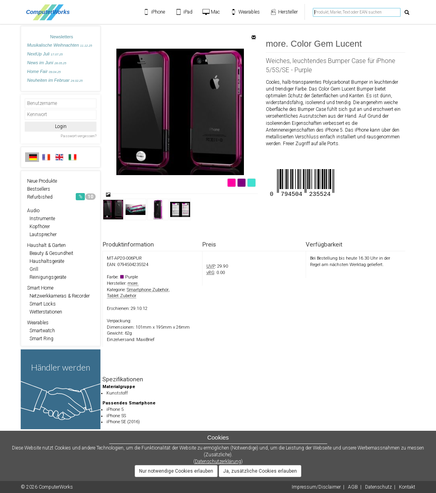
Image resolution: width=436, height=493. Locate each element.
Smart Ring (40, 338)
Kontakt (407, 487)
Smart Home (40, 288)
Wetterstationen (44, 312)
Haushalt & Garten (46, 245)
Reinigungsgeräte (46, 277)
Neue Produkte (42, 181)
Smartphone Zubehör (148, 289)
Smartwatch (41, 330)
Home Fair (44, 71)
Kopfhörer (38, 226)
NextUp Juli (45, 53)
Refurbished (61, 196)
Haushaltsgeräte (45, 261)
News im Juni (46, 62)
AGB (353, 487)
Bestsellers (38, 189)
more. (133, 283)
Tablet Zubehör (121, 295)
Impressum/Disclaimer (316, 487)
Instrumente (41, 218)
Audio (33, 210)
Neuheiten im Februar (54, 80)
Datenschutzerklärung (218, 461)
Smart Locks (41, 304)
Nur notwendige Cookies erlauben (176, 471)
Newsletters (61, 36)
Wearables (38, 322)
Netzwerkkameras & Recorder (58, 296)
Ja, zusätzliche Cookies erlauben (260, 471)
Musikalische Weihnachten (59, 45)
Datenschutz (378, 487)
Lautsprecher (42, 234)
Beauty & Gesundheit (50, 253)
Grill (32, 269)
